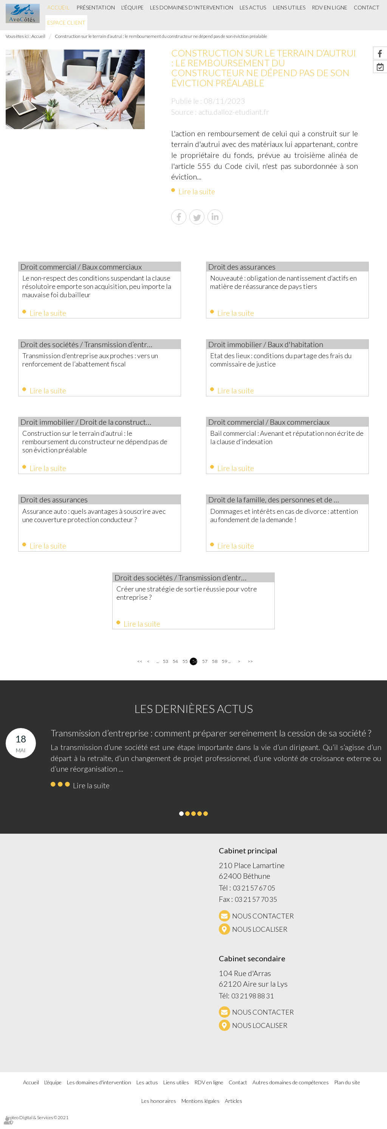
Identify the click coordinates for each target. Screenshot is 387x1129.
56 (194, 669)
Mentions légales (200, 1109)
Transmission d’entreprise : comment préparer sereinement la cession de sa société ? (211, 741)
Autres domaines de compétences (290, 1090)
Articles (233, 1109)
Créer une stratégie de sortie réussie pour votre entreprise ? (191, 599)
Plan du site (347, 1090)
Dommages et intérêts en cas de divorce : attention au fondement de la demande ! (283, 519)
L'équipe (132, 7)
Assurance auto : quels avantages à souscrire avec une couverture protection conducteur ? (96, 523)
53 (165, 669)
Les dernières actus (194, 717)
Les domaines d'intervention (191, 7)
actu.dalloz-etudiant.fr (233, 111)
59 (224, 669)
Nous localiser (260, 937)
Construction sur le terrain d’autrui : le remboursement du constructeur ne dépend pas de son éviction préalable (161, 36)
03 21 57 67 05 (254, 896)
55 (185, 669)
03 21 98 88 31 (252, 1004)
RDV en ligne (329, 7)
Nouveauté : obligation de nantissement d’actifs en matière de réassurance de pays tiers (285, 286)
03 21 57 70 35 (256, 907)
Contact (366, 7)
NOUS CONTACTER (263, 924)
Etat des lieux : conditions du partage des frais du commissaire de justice (283, 361)
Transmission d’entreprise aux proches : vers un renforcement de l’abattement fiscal (98, 361)
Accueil (58, 7)
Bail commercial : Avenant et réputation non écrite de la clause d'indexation (287, 440)
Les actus (253, 7)
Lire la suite (196, 191)
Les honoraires (158, 1109)
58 (214, 669)
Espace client (66, 22)
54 (175, 669)
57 (204, 669)
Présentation (95, 7)
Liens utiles (289, 7)
